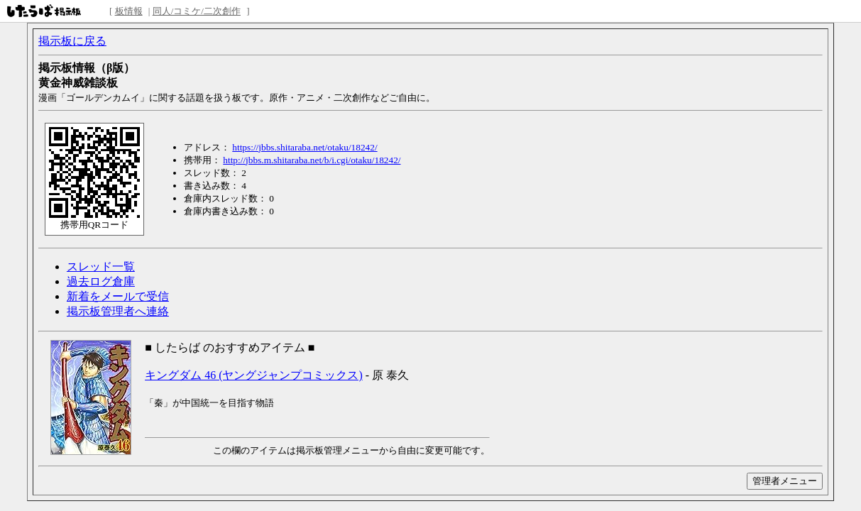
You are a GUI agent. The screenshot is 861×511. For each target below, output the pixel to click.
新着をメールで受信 (118, 296)
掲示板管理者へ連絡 (118, 311)
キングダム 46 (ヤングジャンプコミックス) (254, 375)
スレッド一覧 (101, 266)
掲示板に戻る (72, 41)
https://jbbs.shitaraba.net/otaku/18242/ (304, 147)
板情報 (129, 11)
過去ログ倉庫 (101, 281)
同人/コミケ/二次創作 (197, 11)
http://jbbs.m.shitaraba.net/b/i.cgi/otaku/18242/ (311, 160)
